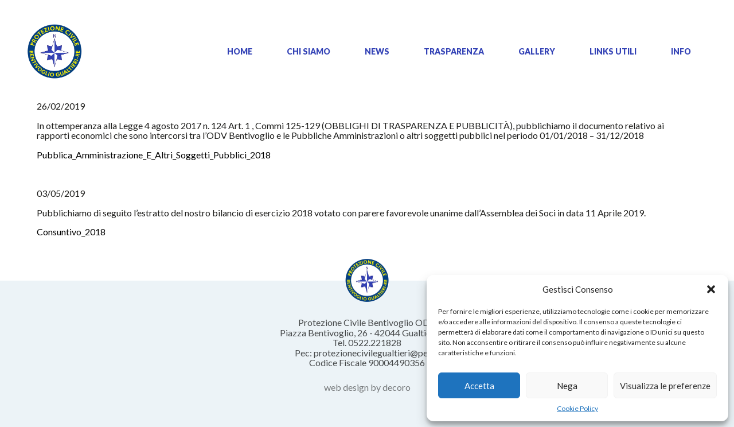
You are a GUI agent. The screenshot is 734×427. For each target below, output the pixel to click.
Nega (567, 386)
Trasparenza (454, 51)
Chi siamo (308, 51)
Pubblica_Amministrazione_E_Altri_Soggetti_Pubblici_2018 (154, 154)
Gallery (536, 51)
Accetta (479, 386)
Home (239, 51)
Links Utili (613, 51)
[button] (711, 289)
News (377, 51)
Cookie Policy (577, 408)
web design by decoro (367, 387)
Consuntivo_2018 (71, 231)
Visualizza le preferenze (665, 386)
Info (681, 51)
